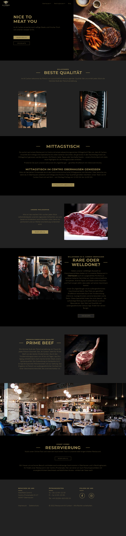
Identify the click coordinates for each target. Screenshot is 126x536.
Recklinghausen (59, 3)
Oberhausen (46, 3)
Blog (69, 3)
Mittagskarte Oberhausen (63, 185)
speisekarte (21, 43)
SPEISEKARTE (86, 316)
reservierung (21, 37)
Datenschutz (34, 506)
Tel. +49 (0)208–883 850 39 (60, 498)
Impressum (22, 506)
